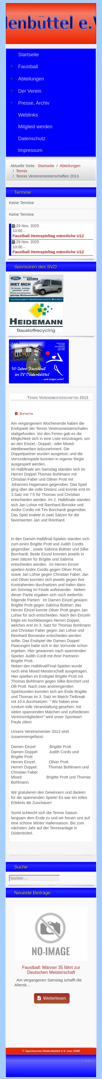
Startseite (28, 54)
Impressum (30, 150)
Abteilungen (27, 79)
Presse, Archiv (30, 103)
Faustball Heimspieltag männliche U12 (48, 236)
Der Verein (25, 91)
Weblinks (28, 115)
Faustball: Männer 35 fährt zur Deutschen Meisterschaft (51, 970)
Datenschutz (31, 138)
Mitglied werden (35, 126)
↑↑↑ (89, 1061)
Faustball (24, 67)
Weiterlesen (52, 998)
